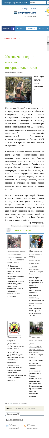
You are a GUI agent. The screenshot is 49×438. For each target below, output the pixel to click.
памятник (15, 403)
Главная (7, 38)
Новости (16, 38)
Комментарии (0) (14, 420)
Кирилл (20, 72)
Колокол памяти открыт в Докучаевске (14, 340)
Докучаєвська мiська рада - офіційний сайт (27, 226)
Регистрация (9, 3)
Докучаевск (23, 403)
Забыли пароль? (21, 3)
